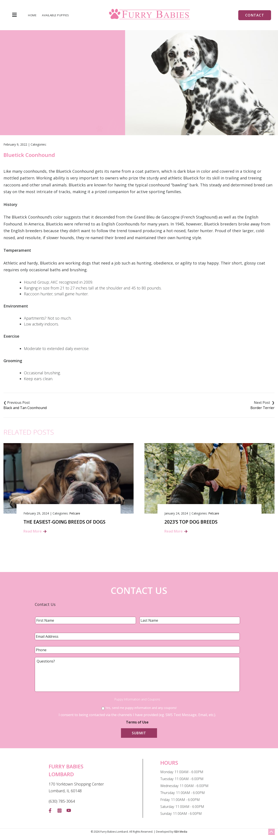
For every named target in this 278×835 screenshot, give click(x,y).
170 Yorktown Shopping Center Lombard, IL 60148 (76, 787)
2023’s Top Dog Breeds (190, 522)
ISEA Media (180, 831)
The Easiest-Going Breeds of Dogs (64, 522)
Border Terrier (262, 407)
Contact (254, 15)
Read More (32, 531)
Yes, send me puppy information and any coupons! (141, 708)
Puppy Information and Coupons (137, 699)
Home (32, 15)
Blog (122, 101)
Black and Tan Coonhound (25, 407)
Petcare (74, 513)
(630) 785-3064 (62, 801)
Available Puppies (55, 15)
